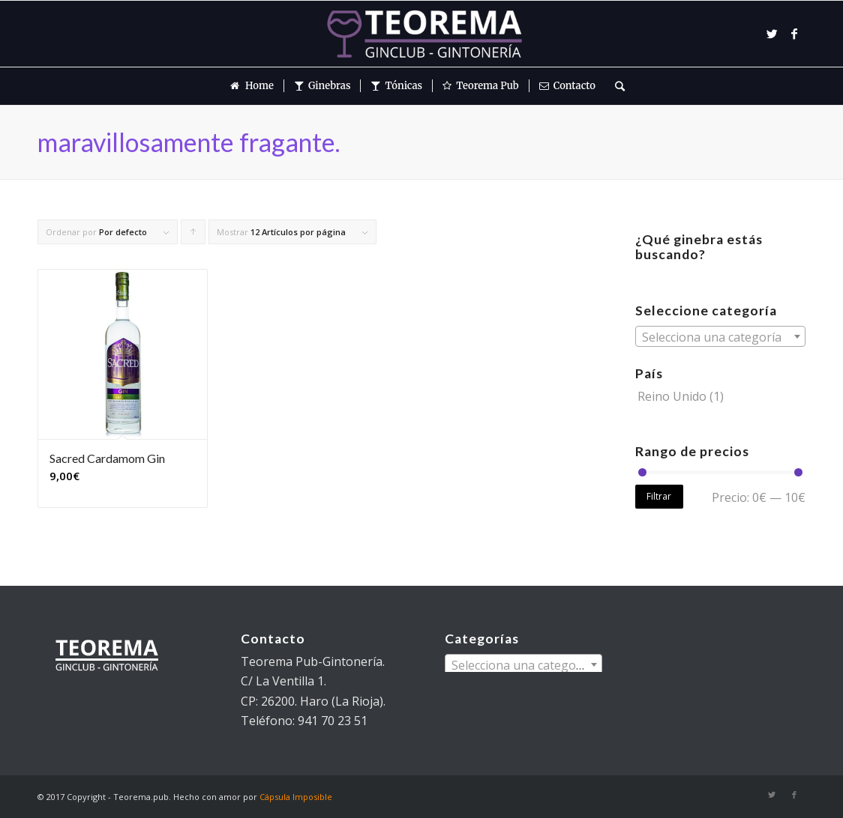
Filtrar (658, 496)
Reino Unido (672, 396)
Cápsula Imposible (296, 796)
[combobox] (720, 336)
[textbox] (720, 337)
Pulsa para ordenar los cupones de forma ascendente (194, 235)
